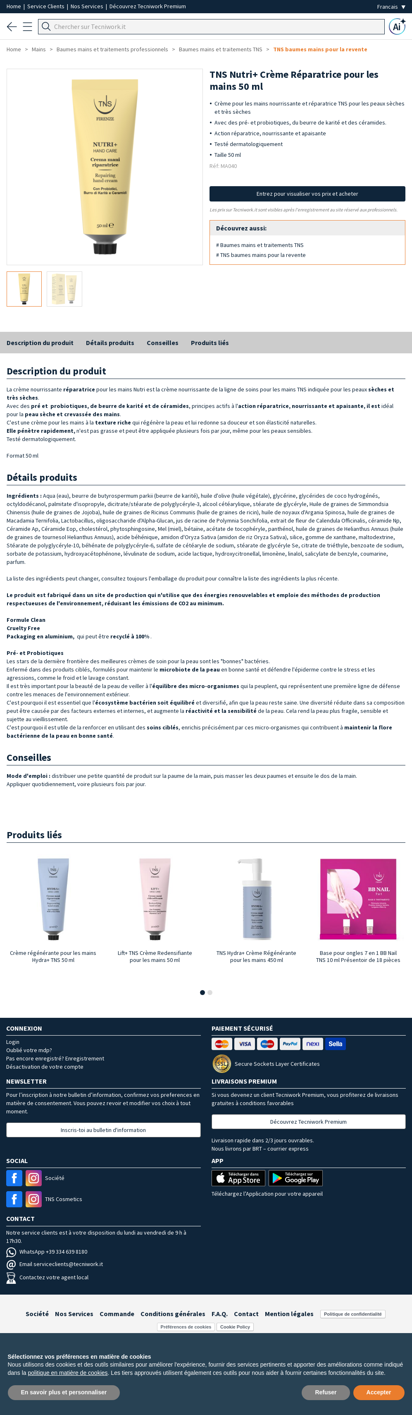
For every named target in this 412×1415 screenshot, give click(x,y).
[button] (202, 992)
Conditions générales (173, 1313)
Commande (117, 1313)
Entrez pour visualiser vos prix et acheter (307, 193)
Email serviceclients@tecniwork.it (54, 1264)
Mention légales (289, 1313)
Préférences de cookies (186, 1326)
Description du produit (40, 342)
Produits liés (210, 342)
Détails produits (110, 342)
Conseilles (163, 342)
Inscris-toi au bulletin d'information (103, 1130)
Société (37, 1313)
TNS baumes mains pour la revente (320, 49)
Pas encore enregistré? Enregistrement (55, 1058)
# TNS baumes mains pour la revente (261, 255)
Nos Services (88, 6)
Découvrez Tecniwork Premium (148, 6)
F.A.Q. (220, 1313)
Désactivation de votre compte (44, 1066)
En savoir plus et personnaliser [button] (64, 1392)
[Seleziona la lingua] (391, 6)
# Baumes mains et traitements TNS (260, 245)
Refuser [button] (325, 1392)
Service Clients (46, 6)
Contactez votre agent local (47, 1277)
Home (14, 6)
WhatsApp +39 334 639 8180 (46, 1251)
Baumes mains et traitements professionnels (112, 49)
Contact (246, 1313)
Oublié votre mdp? (29, 1050)
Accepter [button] (379, 1392)
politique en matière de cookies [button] (68, 1372)
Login (12, 1042)
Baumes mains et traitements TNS (220, 49)
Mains (39, 49)
